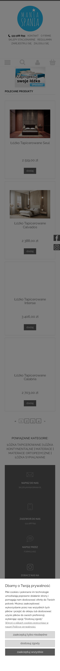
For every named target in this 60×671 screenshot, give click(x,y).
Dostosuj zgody (30, 643)
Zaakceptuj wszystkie (30, 652)
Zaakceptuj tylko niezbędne (30, 634)
